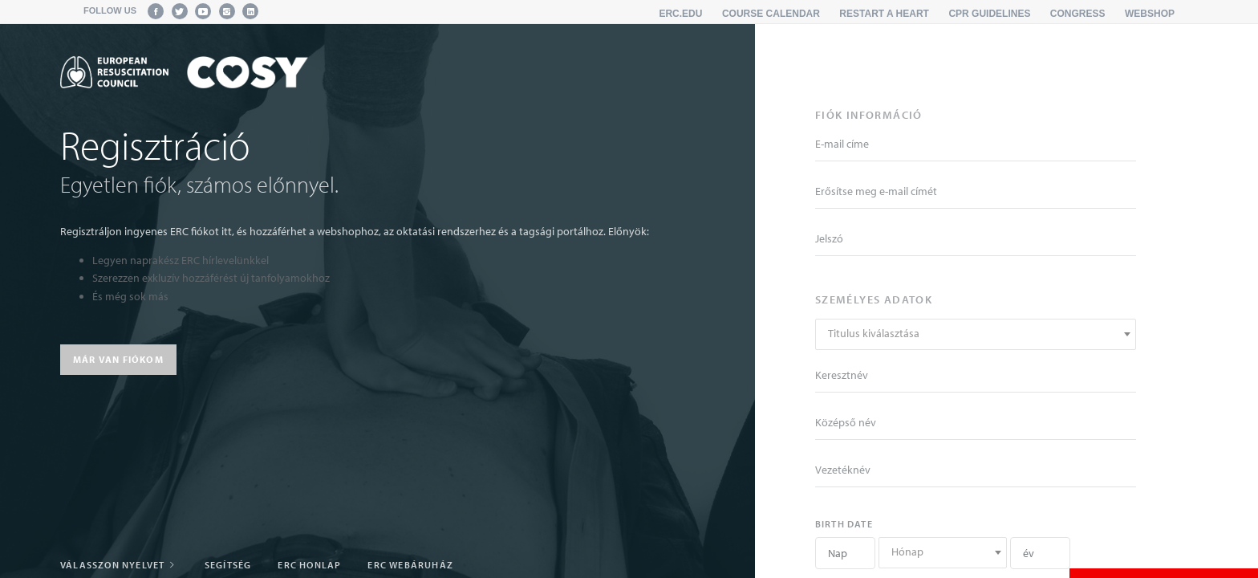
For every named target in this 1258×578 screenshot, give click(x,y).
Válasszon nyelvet (119, 565)
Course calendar (771, 13)
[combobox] (975, 334)
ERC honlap (309, 565)
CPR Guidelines (989, 13)
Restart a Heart (884, 13)
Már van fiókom (118, 359)
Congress (1078, 13)
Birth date (844, 524)
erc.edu (680, 13)
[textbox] (975, 334)
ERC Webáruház (410, 565)
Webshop (1150, 13)
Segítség (228, 565)
